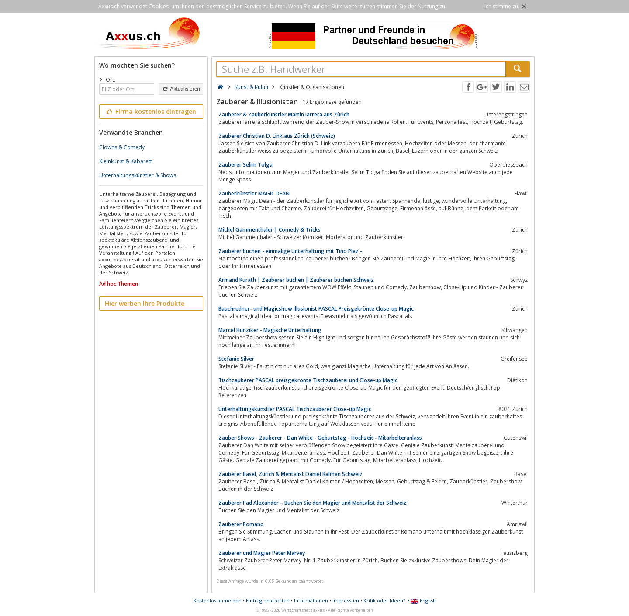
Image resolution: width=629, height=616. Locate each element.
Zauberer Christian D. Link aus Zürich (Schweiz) (276, 136)
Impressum (345, 600)
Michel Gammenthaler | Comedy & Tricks (269, 229)
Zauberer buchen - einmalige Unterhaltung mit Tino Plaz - (290, 251)
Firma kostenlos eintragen (150, 111)
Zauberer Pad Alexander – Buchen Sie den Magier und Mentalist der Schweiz (312, 502)
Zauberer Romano (241, 524)
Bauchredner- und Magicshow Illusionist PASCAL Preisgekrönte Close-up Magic (316, 308)
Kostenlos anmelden (218, 600)
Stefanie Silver (236, 359)
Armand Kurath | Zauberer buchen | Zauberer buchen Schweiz (296, 280)
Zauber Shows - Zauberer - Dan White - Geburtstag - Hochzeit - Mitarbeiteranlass (320, 437)
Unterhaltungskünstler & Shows (137, 175)
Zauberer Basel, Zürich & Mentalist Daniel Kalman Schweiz (290, 474)
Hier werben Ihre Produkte (144, 303)
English (423, 600)
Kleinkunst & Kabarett (125, 161)
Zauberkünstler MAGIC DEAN (254, 193)
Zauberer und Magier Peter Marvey (261, 553)
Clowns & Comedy (122, 147)
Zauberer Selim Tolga (245, 164)
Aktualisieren (181, 89)
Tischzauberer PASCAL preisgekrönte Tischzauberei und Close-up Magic (307, 380)
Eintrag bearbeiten (268, 600)
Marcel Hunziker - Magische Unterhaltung (269, 330)
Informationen (311, 600)
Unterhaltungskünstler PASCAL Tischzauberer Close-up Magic (294, 409)
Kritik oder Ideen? (384, 600)
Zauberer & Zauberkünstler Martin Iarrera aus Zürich (283, 114)
